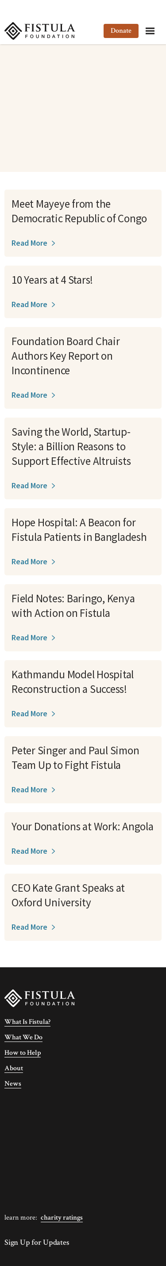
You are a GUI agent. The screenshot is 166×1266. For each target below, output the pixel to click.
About (13, 1068)
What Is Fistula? (27, 1021)
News (12, 1083)
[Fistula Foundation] (39, 997)
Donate (121, 30)
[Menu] (150, 31)
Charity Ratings (62, 1217)
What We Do (23, 1037)
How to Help (22, 1052)
